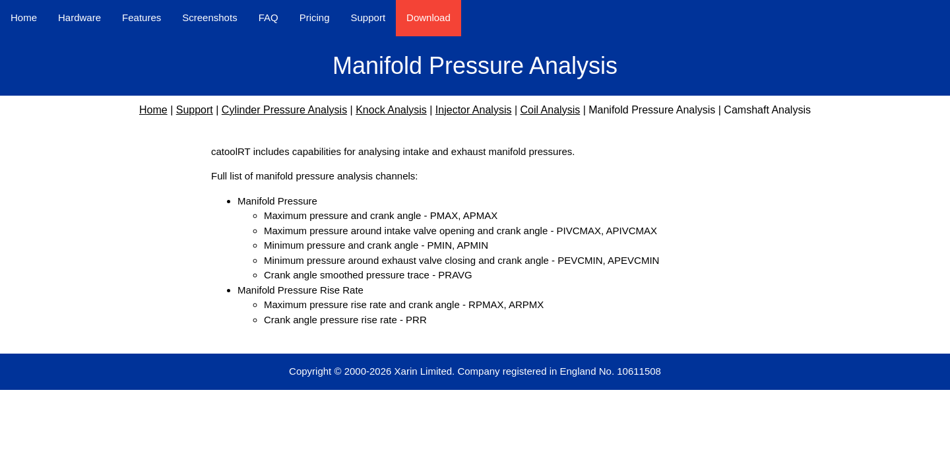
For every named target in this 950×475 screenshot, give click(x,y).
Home (24, 17)
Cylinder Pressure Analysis (284, 109)
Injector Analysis (473, 109)
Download (428, 17)
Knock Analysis (391, 109)
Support (368, 17)
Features (141, 17)
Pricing (315, 17)
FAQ (268, 17)
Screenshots (209, 17)
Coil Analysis (550, 109)
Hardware (79, 17)
